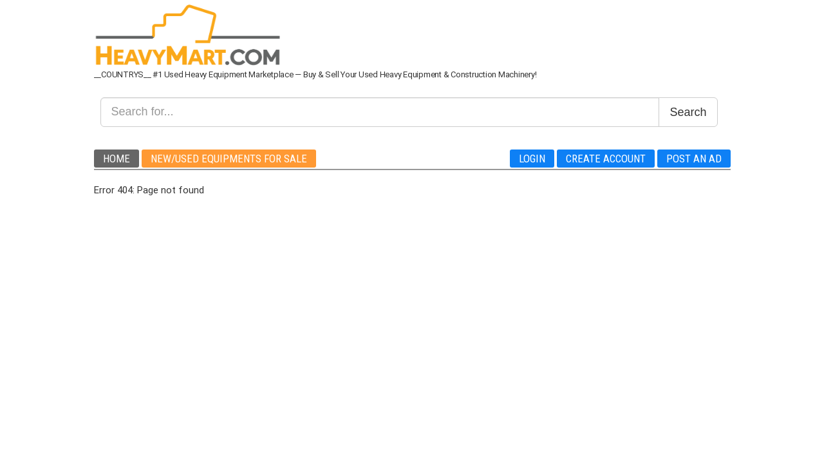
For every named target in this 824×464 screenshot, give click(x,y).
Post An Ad (694, 158)
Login (532, 158)
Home (116, 158)
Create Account (606, 158)
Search (688, 112)
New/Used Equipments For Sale (229, 158)
